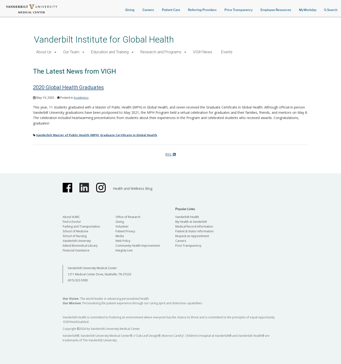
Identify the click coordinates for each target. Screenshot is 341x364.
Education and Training (110, 52)
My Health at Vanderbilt (191, 222)
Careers (148, 10)
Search (330, 8)
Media (120, 236)
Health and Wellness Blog (132, 188)
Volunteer (122, 226)
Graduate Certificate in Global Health (128, 135)
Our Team (71, 52)
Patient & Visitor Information (194, 231)
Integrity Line (124, 250)
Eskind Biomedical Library (80, 246)
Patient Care (171, 10)
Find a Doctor (72, 222)
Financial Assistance (76, 250)
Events (226, 52)
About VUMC (71, 217)
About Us (43, 52)
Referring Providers (202, 10)
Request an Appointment (192, 236)
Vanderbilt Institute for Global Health (104, 39)
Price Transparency (239, 10)
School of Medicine (75, 231)
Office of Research (128, 217)
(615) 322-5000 (78, 280)
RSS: (170, 154)
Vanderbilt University (77, 241)
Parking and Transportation (81, 226)
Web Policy (123, 241)
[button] (55, 52)
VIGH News (202, 52)
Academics (81, 98)
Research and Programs (160, 52)
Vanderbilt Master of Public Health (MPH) (67, 135)
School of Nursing (75, 236)
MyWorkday (308, 10)
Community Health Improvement (138, 246)
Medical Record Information (194, 226)
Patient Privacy (125, 231)
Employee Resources (275, 10)
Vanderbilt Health (187, 217)
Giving (130, 10)
